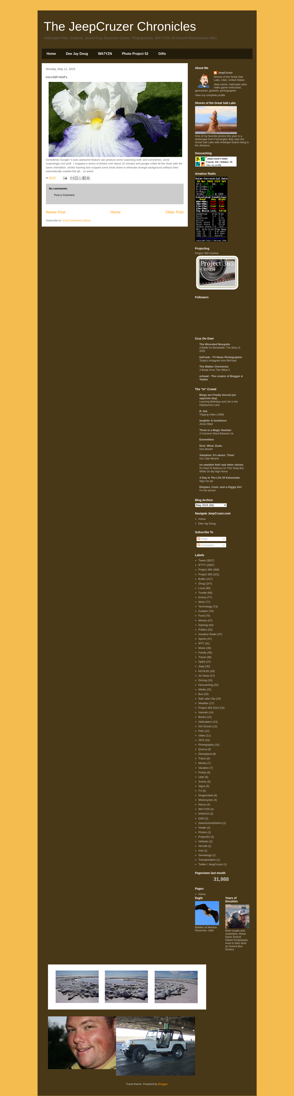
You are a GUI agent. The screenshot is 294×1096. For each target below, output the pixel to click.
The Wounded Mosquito (214, 344)
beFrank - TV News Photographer (220, 357)
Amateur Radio (207, 634)
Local (201, 588)
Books (202, 717)
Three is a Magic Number (215, 430)
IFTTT (202, 565)
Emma (202, 597)
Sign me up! (206, 481)
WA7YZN (105, 53)
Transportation (207, 859)
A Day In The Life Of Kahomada (219, 477)
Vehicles (203, 841)
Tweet (202, 560)
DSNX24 (203, 813)
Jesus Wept (206, 424)
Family (202, 652)
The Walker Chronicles (214, 366)
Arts (200, 850)
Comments (205, 545)
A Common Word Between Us (216, 433)
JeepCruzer (225, 72)
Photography (206, 744)
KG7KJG (203, 671)
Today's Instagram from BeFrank (218, 360)
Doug (201, 583)
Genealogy (205, 855)
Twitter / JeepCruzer (210, 864)
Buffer (202, 579)
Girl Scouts (205, 726)
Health (202, 827)
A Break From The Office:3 (214, 370)
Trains (202, 758)
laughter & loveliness (213, 420)
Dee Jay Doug (77, 53)
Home (51, 53)
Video (201, 735)
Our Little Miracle (209, 458)
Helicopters (205, 721)
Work (201, 601)
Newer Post (56, 212)
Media (202, 689)
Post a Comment (64, 195)
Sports (202, 638)
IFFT (201, 643)
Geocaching (205, 684)
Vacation (203, 767)
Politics (202, 629)
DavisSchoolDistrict (210, 823)
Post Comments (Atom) (76, 220)
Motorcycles (205, 799)
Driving (202, 680)
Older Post (175, 212)
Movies (202, 620)
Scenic (202, 781)
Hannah (203, 712)
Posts (202, 538)
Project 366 (205, 569)
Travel (202, 657)
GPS (201, 740)
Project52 (204, 836)
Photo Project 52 (135, 53)
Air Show (203, 675)
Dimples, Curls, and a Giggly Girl (220, 487)
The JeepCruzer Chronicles (120, 26)
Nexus (202, 804)
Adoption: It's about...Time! (217, 455)
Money (202, 763)
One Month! (206, 449)
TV (200, 790)
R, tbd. (203, 411)
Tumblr (202, 592)
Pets (201, 730)
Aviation (203, 611)
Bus (200, 694)
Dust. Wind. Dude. (211, 445)
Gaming (203, 625)
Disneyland (205, 753)
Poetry (202, 772)
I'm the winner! (207, 490)
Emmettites (206, 439)
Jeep (201, 666)
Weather (203, 703)
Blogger (162, 1084)
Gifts (162, 53)
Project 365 (205, 574)
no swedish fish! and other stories (221, 464)
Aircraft (202, 846)
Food (201, 615)
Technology (205, 606)
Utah (201, 777)
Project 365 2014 (208, 707)
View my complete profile (210, 95)
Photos (202, 832)
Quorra (202, 749)
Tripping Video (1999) (211, 414)
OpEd (201, 661)
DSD (201, 818)
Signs (201, 786)
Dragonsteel (205, 795)
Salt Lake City (206, 698)
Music (202, 648)
